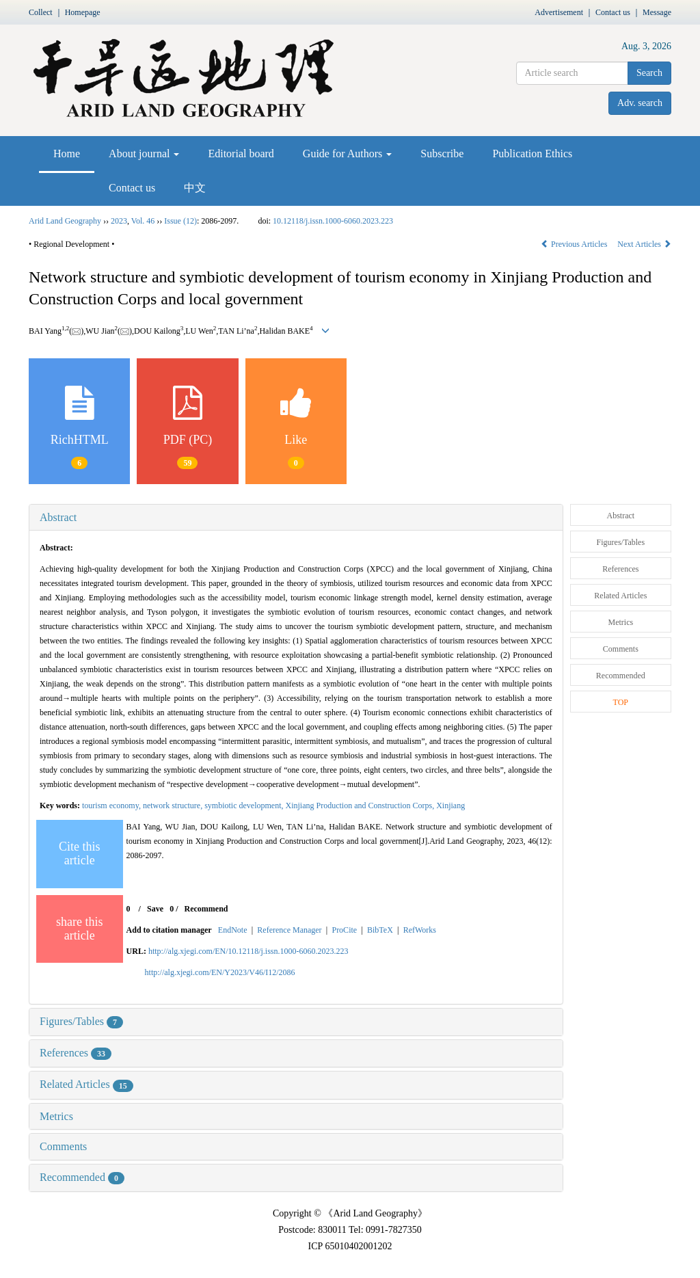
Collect (41, 12)
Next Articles (644, 244)
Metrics (56, 1116)
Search (649, 73)
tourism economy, (112, 805)
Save (155, 909)
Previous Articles (575, 244)
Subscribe (441, 153)
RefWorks (419, 930)
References (75, 1053)
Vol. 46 (142, 221)
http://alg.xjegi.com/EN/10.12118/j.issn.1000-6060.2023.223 (248, 951)
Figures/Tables (81, 1021)
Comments (63, 1146)
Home (66, 153)
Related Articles (86, 1084)
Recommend (206, 909)
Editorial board (240, 153)
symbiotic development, (244, 805)
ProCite (344, 930)
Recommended (82, 1177)
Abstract (58, 517)
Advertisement (559, 12)
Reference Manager (289, 930)
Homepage (82, 12)
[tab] (296, 518)
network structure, (173, 805)
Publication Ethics (532, 153)
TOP (620, 702)
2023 (119, 221)
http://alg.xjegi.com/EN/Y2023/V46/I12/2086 (220, 972)
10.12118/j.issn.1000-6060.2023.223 (333, 221)
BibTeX (380, 930)
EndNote (232, 930)
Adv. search (639, 103)
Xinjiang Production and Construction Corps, (361, 805)
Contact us (612, 12)
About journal (144, 153)
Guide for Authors (347, 153)
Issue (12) (180, 221)
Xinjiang (450, 805)
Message (657, 12)
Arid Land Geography (65, 221)
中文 (195, 188)
